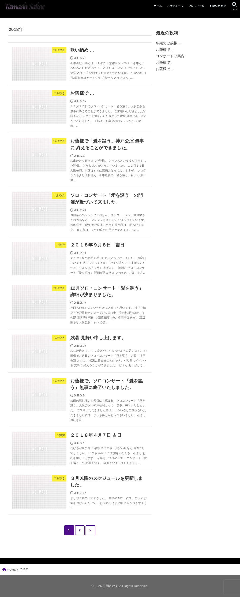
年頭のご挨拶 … (169, 43)
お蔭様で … (165, 62)
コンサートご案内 (170, 56)
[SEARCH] (234, 6)
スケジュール (175, 5)
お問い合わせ (218, 5)
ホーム (158, 5)
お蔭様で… (165, 50)
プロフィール (196, 5)
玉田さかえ (110, 586)
